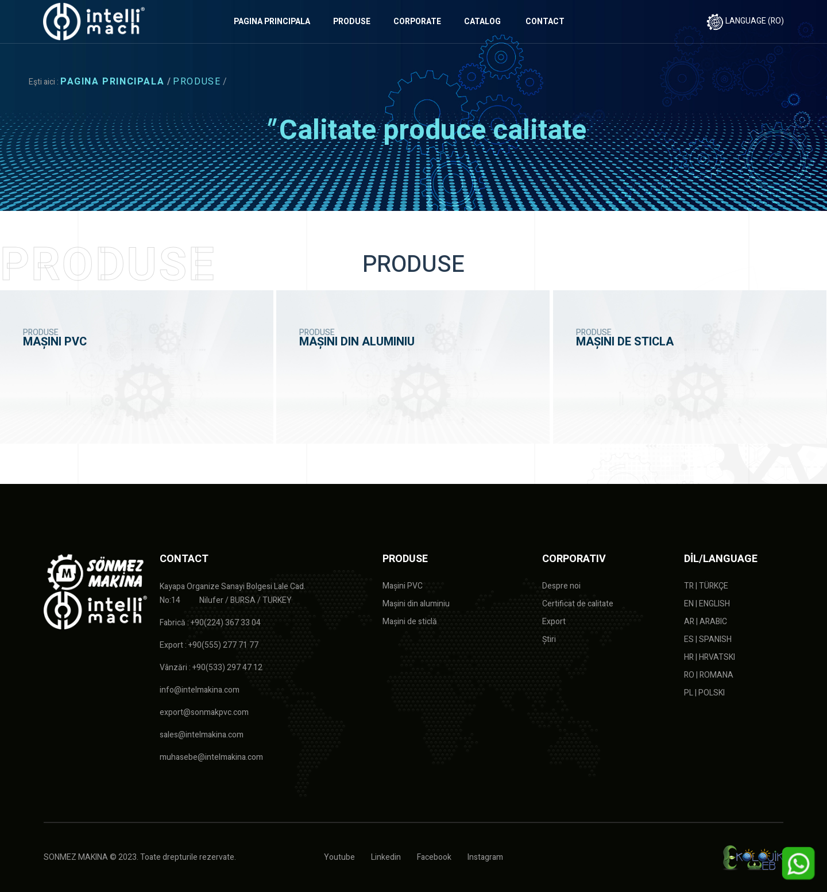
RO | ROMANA (708, 675)
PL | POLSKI (704, 693)
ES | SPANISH (708, 639)
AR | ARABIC (705, 622)
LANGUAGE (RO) (745, 21)
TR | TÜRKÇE (706, 586)
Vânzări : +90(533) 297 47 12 (211, 668)
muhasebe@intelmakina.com (211, 757)
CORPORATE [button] (417, 22)
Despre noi (561, 586)
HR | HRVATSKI (709, 657)
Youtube (339, 857)
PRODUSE (197, 82)
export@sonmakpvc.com (204, 712)
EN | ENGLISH (707, 604)
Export (554, 622)
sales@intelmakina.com (202, 735)
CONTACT (545, 22)
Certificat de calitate (577, 604)
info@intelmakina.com (199, 690)
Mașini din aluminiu (416, 604)
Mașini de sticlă (409, 622)
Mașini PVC (402, 586)
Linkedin (386, 857)
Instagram (485, 857)
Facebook (434, 857)
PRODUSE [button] (351, 22)
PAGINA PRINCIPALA (272, 22)
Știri (549, 639)
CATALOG (482, 22)
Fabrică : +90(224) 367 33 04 (210, 623)
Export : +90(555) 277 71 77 (209, 645)
